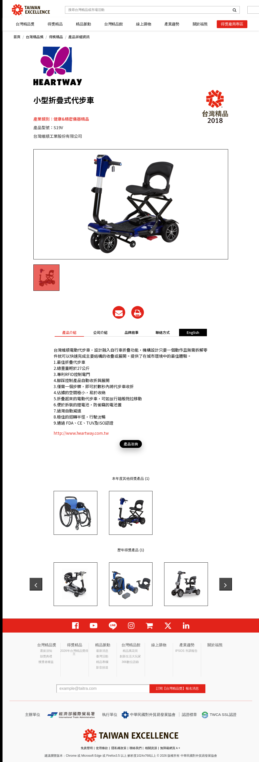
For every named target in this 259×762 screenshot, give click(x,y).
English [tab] (193, 332)
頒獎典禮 (46, 656)
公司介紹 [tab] (100, 332)
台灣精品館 (113, 24)
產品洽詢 (131, 443)
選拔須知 (46, 650)
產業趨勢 (171, 24)
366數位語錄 (130, 661)
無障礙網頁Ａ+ (170, 748)
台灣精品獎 (25, 24)
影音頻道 (102, 667)
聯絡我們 (136, 748)
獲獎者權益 (46, 661)
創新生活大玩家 (130, 656)
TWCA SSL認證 (218, 715)
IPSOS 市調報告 (186, 650)
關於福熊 (200, 24)
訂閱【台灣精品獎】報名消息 (177, 688)
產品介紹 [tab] (69, 332)
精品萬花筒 (130, 650)
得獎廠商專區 (232, 24)
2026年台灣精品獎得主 (74, 652)
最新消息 (102, 650)
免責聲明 (87, 748)
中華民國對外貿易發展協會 (148, 715)
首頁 (16, 36)
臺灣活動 (102, 656)
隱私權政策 (118, 748)
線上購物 (143, 24)
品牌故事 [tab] (131, 332)
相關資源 (151, 748)
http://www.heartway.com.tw (81, 433)
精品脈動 (83, 24)
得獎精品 (55, 24)
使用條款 (102, 748)
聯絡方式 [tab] (163, 332)
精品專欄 (102, 661)
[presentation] (36, 584)
